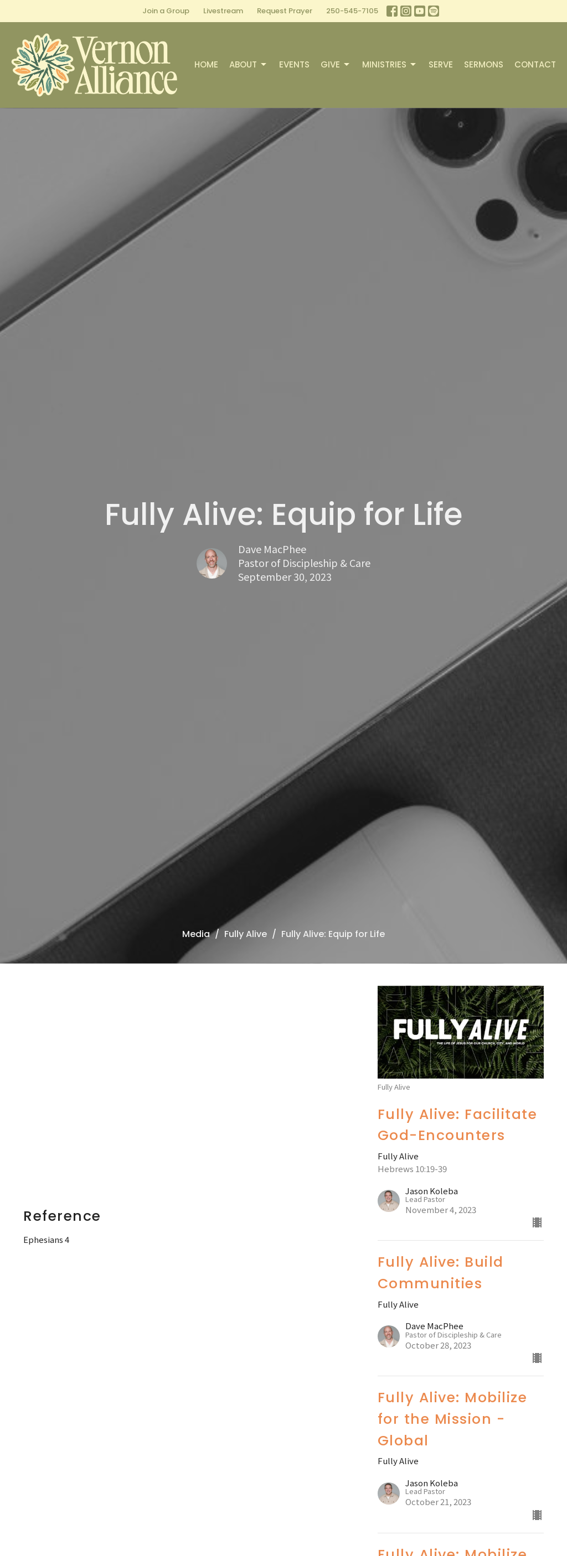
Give (336, 64)
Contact (535, 64)
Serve (441, 64)
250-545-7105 (352, 11)
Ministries (389, 64)
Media (196, 934)
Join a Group (165, 11)
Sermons (483, 64)
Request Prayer (284, 11)
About (248, 64)
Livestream (223, 11)
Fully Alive (245, 934)
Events (294, 64)
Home (206, 64)
